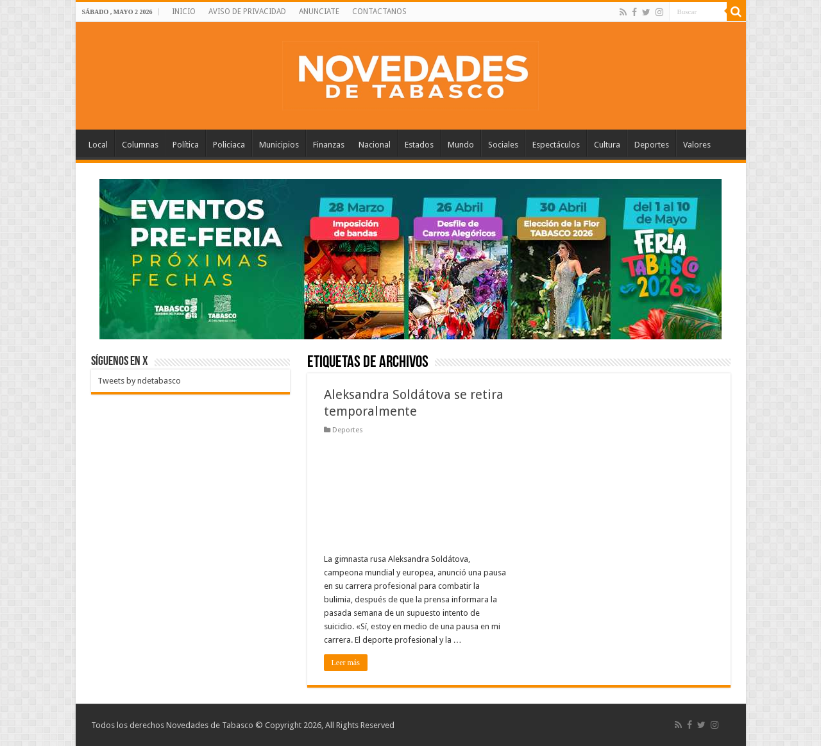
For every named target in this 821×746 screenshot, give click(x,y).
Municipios (279, 144)
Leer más (346, 662)
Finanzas (328, 144)
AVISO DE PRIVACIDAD (247, 11)
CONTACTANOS (379, 11)
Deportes (651, 144)
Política (186, 144)
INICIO (184, 11)
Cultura (607, 144)
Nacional (375, 144)
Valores (697, 144)
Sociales (503, 144)
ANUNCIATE (319, 11)
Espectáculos (556, 144)
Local (98, 144)
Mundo (461, 144)
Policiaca (229, 144)
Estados (419, 144)
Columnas (140, 144)
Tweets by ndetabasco (139, 381)
